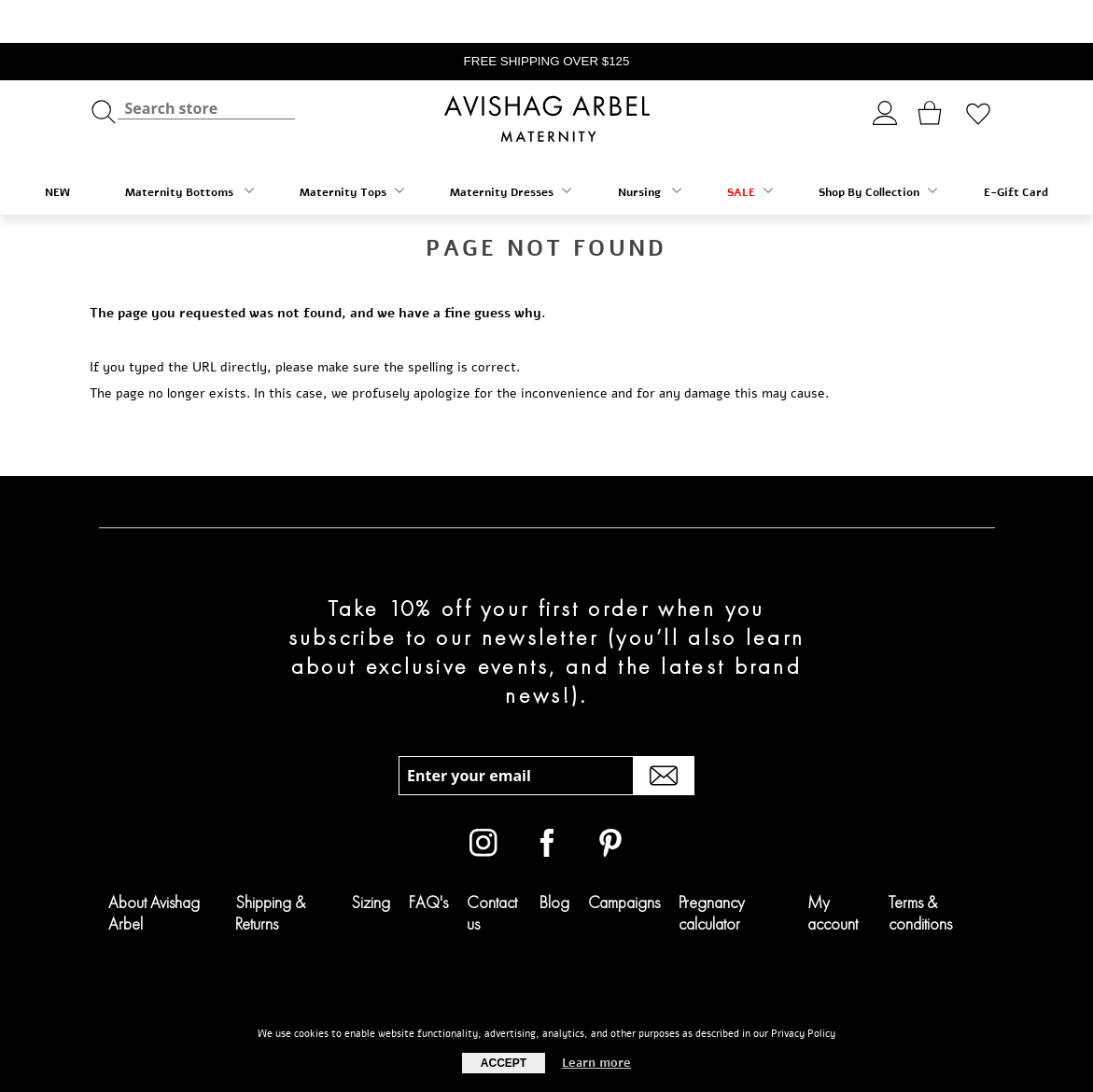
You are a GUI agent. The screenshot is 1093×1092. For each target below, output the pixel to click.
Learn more (596, 1063)
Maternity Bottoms (189, 149)
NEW (57, 149)
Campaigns (624, 859)
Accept (503, 1063)
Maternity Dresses (510, 149)
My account (832, 869)
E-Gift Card (1016, 149)
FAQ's (428, 859)
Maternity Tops (352, 149)
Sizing (370, 859)
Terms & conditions (920, 869)
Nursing (649, 149)
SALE (750, 149)
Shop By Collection (878, 149)
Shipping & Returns (270, 869)
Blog (554, 859)
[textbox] (206, 66)
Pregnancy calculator (712, 869)
